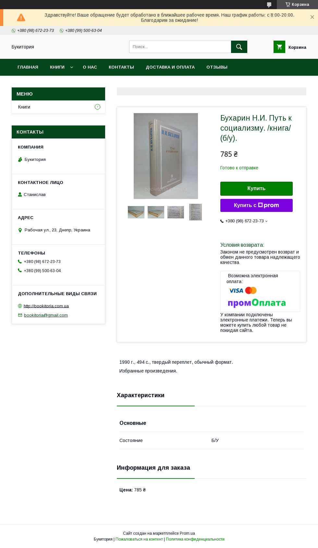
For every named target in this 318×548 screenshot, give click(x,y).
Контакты (121, 67)
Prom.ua (187, 533)
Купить (257, 188)
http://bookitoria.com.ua (46, 305)
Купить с (256, 205)
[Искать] (239, 47)
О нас (90, 67)
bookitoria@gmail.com (46, 315)
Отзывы (216, 67)
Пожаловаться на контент (139, 539)
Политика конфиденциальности (195, 539)
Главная (28, 67)
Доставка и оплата (170, 67)
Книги (57, 67)
